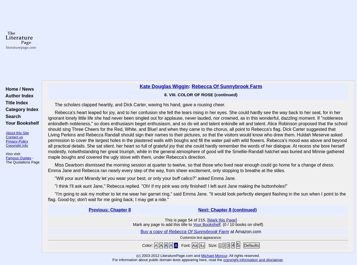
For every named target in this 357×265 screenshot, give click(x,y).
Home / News (18, 88)
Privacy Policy (17, 141)
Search (12, 116)
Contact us (14, 137)
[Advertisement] (198, 40)
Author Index (18, 95)
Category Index (20, 109)
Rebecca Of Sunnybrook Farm (227, 86)
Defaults (251, 245)
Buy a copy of (185, 231)
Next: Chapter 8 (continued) (227, 210)
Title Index (15, 102)
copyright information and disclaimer (253, 260)
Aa (194, 245)
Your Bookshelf (21, 123)
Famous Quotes (18, 158)
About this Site (17, 133)
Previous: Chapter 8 (110, 210)
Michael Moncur (214, 256)
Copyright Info (17, 145)
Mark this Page (222, 220)
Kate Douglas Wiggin (164, 86)
